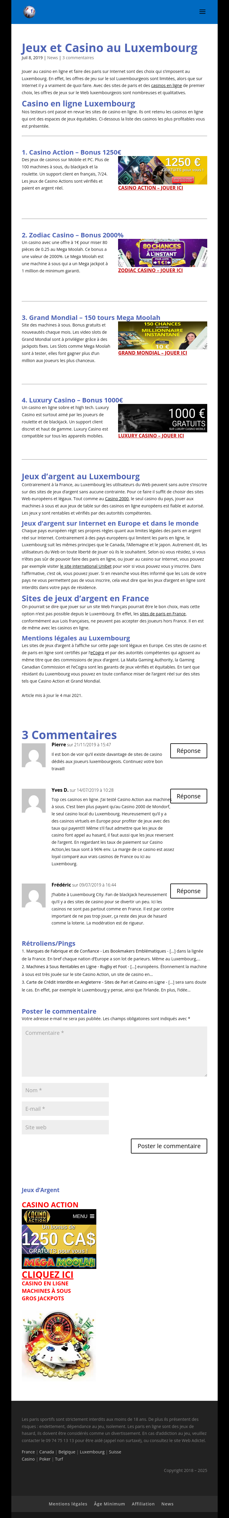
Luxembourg (92, 1452)
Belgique (66, 1452)
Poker (45, 1459)
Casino (28, 1459)
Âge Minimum (109, 1504)
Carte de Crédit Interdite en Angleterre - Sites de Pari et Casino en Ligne (95, 982)
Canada (46, 1452)
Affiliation (143, 1504)
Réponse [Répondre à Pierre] (189, 751)
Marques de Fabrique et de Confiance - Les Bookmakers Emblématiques (96, 951)
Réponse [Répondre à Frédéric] (189, 891)
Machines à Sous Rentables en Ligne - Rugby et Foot (76, 966)
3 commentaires (78, 57)
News (52, 57)
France (28, 1452)
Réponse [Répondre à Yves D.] (189, 796)
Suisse (115, 1452)
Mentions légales (68, 1504)
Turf (59, 1459)
